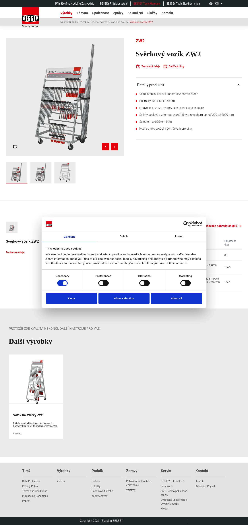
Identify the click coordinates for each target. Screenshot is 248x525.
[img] (64, 97)
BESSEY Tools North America (183, 3)
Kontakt (199, 481)
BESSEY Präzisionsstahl (113, 3)
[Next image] (114, 146)
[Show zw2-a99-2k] (40, 172)
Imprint (26, 500)
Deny (71, 298)
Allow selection (124, 298)
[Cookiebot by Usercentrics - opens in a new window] (186, 224)
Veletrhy (130, 489)
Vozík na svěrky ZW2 (141, 22)
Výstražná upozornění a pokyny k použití (174, 501)
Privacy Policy (30, 486)
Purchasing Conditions (35, 496)
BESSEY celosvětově (172, 481)
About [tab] (179, 236)
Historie (96, 481)
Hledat (164, 508)
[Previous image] (105, 146)
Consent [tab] (69, 236)
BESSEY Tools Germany (146, 3)
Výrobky (84, 22)
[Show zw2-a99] (16, 172)
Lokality (96, 486)
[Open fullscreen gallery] (15, 146)
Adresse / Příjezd (205, 486)
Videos (61, 481)
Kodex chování (100, 496)
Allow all (176, 298)
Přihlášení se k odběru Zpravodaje (74, 3)
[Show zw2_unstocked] (65, 172)
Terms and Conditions (34, 491)
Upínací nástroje (100, 22)
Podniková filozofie (102, 491)
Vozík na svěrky (119, 22)
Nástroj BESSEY (69, 22)
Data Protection (31, 481)
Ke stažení (167, 486)
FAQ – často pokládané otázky (174, 493)
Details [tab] (124, 236)
